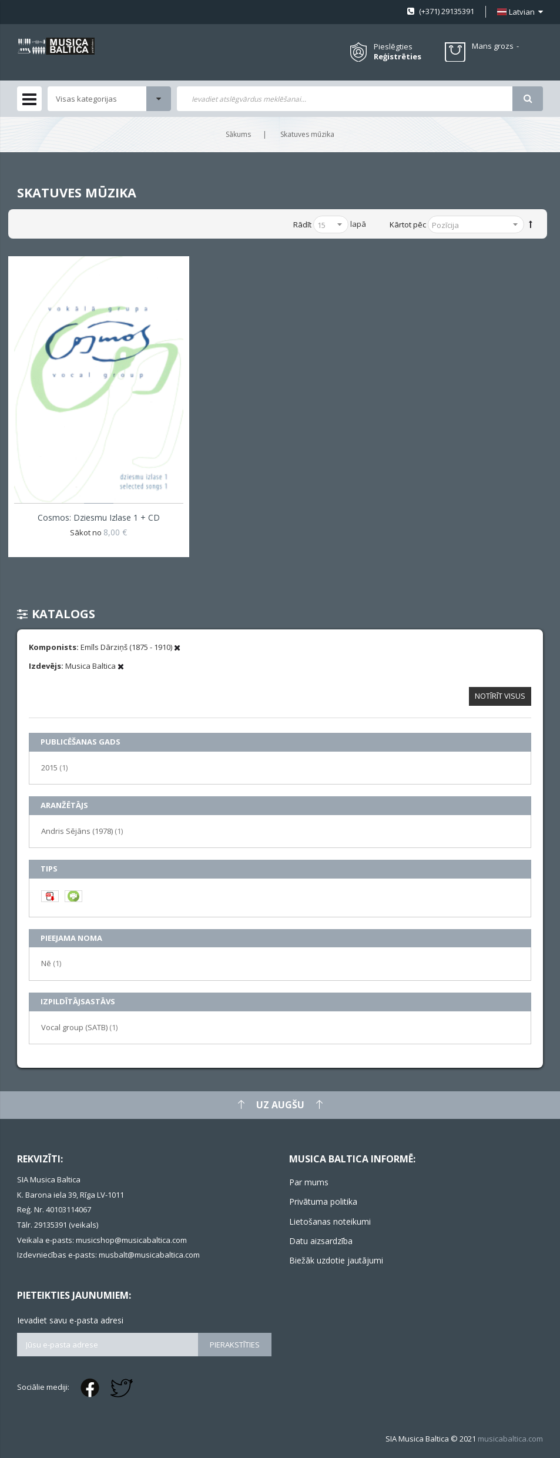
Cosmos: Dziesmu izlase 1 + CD (99, 517)
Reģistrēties (397, 57)
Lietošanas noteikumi (330, 1221)
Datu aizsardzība (321, 1240)
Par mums (308, 1182)
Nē (51, 962)
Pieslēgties (393, 46)
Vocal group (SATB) (79, 1027)
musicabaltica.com (510, 1438)
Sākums (238, 134)
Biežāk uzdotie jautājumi (336, 1260)
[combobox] (345, 98)
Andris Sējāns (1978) (82, 830)
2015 (54, 767)
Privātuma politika (323, 1201)
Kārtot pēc (408, 224)
